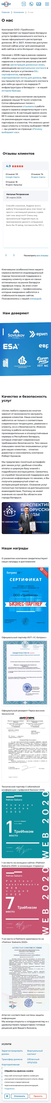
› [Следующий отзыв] (14, 255)
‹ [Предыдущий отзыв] (6, 255)
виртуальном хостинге (33, 68)
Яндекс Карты (38, 177)
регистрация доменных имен (27, 64)
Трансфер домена (12, 1059)
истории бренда (11, 90)
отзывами (28, 106)
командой (35, 298)
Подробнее (9, 1089)
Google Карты (13, 177)
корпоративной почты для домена (21, 77)
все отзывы (42, 255)
